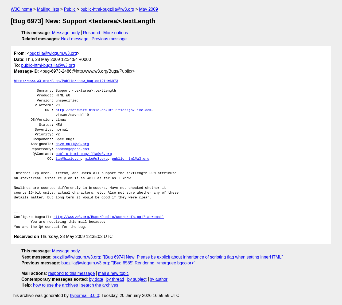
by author (159, 279)
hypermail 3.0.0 (84, 295)
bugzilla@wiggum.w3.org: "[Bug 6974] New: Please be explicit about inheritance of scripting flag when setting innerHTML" (168, 257)
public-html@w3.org (130, 159)
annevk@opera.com (72, 149)
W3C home (21, 9)
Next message (74, 39)
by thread (115, 279)
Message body (66, 32)
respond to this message (71, 273)
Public (70, 9)
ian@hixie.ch (68, 159)
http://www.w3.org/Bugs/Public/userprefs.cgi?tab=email (108, 217)
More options (115, 32)
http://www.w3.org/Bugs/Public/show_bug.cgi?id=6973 (66, 81)
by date (96, 279)
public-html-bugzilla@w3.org (107, 9)
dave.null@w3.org (72, 144)
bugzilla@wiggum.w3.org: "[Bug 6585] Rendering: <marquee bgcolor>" (128, 263)
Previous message (109, 39)
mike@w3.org (96, 159)
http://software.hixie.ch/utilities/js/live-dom (103, 110)
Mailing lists (48, 9)
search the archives (99, 285)
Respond (91, 32)
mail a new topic (113, 273)
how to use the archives (55, 285)
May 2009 (148, 9)
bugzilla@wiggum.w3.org (53, 53)
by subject (136, 279)
